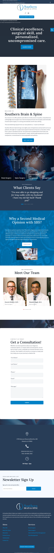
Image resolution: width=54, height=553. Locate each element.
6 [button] (30, 309)
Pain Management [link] (46, 177)
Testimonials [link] (6, 538)
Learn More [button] (27, 47)
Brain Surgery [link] (6, 178)
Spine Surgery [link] (20, 178)
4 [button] (27, 309)
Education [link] (5, 532)
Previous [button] (4, 293)
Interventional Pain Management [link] (36, 532)
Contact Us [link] (5, 540)
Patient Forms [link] (6, 535)
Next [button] (49, 293)
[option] (15, 291)
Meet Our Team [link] (7, 530)
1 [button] (23, 309)
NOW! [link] (19, 0)
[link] (52, 30)
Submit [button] (33, 488)
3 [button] (26, 309)
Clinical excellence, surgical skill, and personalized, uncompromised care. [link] (27, 35)
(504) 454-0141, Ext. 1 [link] (20, 2)
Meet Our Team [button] (28, 140)
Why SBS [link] (5, 527)
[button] (50, 2)
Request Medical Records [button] (26, 16)
